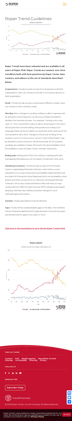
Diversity (33, 360)
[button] (64, 4)
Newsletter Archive (47, 359)
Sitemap (9, 360)
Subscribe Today (15, 388)
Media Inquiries (29, 359)
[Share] (69, 402)
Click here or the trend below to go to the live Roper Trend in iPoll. (35, 228)
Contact (8, 359)
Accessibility (21, 360)
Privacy (43, 360)
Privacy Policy (37, 417)
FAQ (17, 359)
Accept (67, 414)
